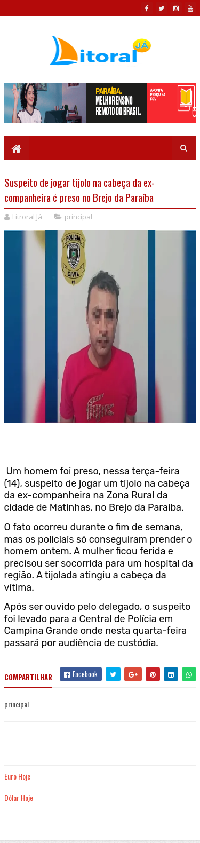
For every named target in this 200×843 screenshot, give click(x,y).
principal (78, 216)
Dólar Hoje (18, 797)
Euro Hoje (17, 776)
